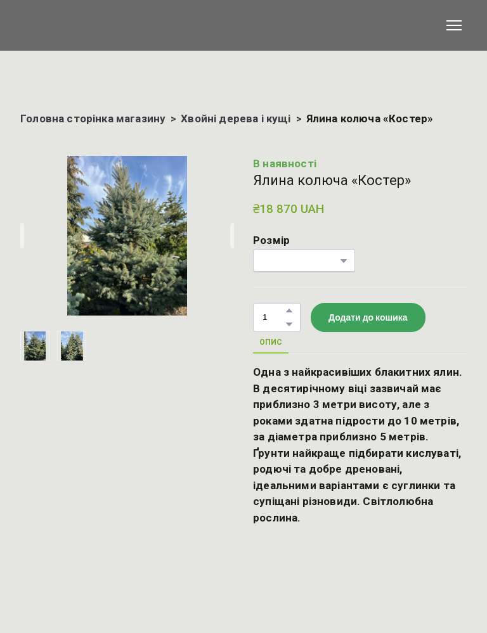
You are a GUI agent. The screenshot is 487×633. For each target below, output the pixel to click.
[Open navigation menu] (454, 25)
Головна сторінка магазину (93, 118)
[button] (289, 310)
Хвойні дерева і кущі (235, 118)
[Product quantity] (273, 318)
